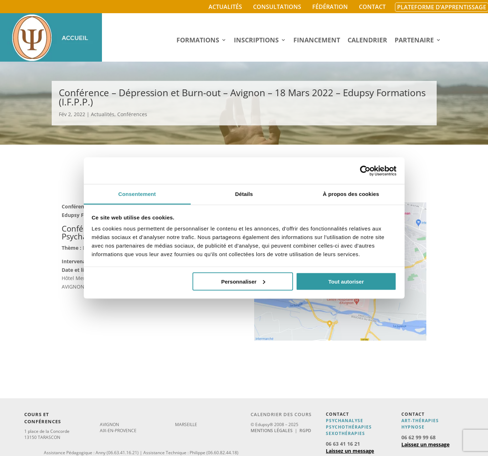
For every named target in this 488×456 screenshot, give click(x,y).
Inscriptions (256, 40)
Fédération (330, 7)
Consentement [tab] (137, 194)
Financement (316, 40)
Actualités (225, 7)
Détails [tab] (244, 194)
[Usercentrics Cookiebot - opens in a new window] (365, 170)
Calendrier (367, 40)
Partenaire (414, 40)
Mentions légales (272, 431)
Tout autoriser (346, 281)
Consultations (277, 7)
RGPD (305, 431)
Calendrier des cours (281, 414)
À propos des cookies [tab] (351, 194)
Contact (372, 7)
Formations (197, 40)
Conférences (132, 114)
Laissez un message (350, 450)
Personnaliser (243, 281)
